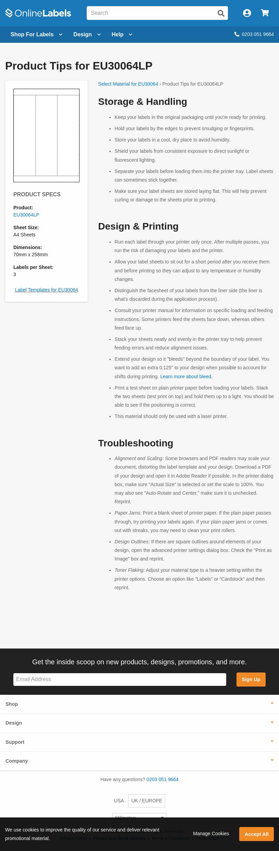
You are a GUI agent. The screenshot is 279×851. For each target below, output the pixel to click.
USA (119, 800)
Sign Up (251, 679)
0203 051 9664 (254, 34)
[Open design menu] (87, 34)
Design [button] (13, 723)
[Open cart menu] (265, 13)
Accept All (257, 834)
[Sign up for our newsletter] (119, 679)
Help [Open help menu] (122, 34)
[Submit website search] (221, 13)
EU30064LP (26, 215)
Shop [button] (11, 704)
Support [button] (14, 742)
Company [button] (16, 761)
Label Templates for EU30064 (46, 290)
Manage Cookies (211, 833)
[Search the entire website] (157, 13)
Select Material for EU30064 (128, 84)
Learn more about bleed (185, 376)
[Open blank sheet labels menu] (36, 34)
